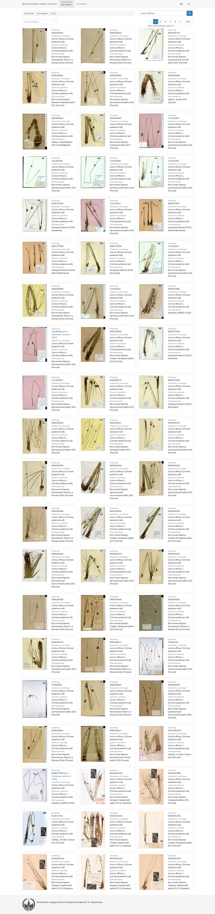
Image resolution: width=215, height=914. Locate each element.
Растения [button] (66, 4)
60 (189, 21)
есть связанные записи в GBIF (61, 334)
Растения (29, 13)
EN (189, 4)
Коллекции (81, 4)
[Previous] (150, 21)
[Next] (180, 21)
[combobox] (39, 21)
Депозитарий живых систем (39, 3)
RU (181, 4)
